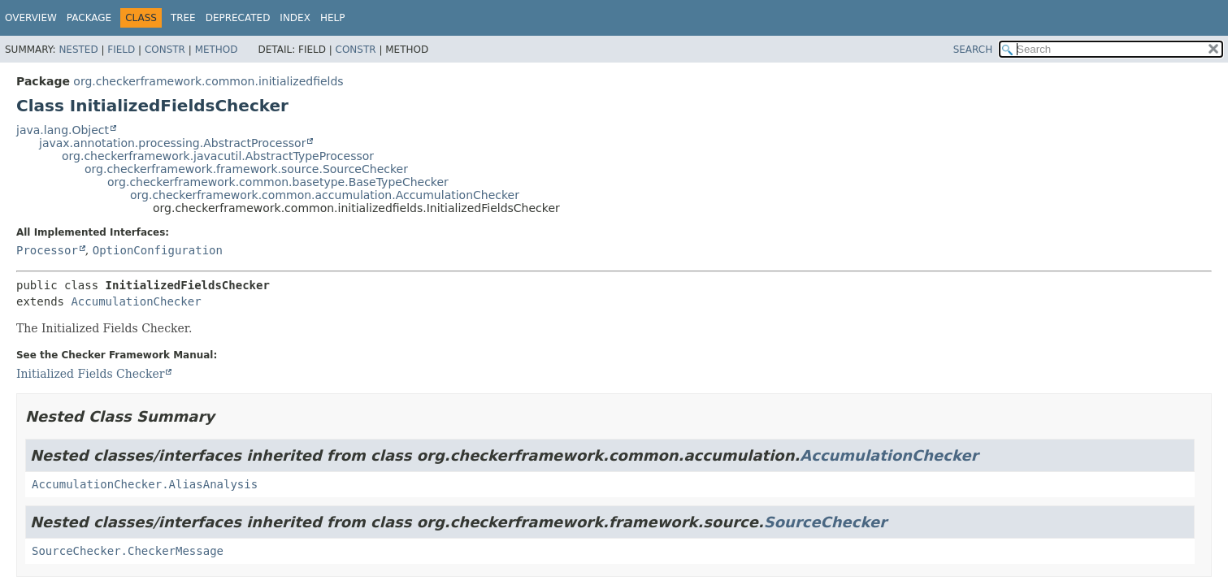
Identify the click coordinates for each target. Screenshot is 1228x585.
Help (332, 18)
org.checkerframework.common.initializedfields (208, 81)
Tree (183, 18)
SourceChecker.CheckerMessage (127, 550)
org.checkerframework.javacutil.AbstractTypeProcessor (218, 156)
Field (121, 49)
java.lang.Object (62, 130)
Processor (47, 250)
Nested (78, 49)
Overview (31, 18)
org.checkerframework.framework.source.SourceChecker (246, 169)
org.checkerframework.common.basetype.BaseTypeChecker (278, 182)
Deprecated (238, 18)
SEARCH (973, 49)
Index (295, 18)
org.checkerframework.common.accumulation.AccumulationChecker (324, 195)
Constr (165, 49)
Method (216, 49)
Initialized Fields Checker (90, 373)
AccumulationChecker (136, 301)
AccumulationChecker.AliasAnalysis (145, 484)
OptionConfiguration (158, 250)
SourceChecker (825, 522)
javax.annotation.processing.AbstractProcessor (172, 143)
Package (89, 18)
